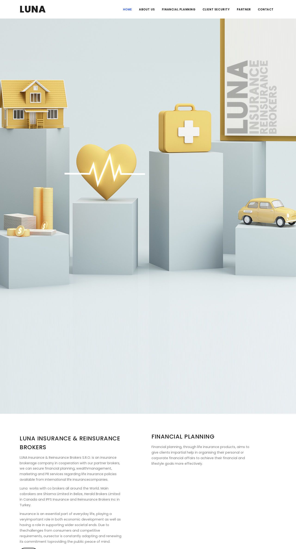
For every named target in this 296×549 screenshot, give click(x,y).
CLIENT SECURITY (216, 9)
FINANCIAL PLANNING (179, 9)
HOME (127, 9)
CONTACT (266, 9)
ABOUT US (147, 9)
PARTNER (244, 9)
